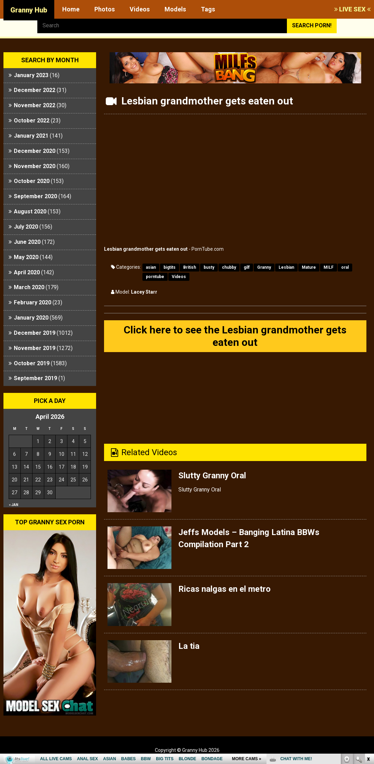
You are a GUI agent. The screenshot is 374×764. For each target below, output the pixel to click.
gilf (247, 267)
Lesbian (286, 267)
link (368, 656)
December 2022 (34, 90)
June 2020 (27, 242)
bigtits (169, 267)
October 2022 (31, 120)
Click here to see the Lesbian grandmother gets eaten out (235, 336)
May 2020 (26, 257)
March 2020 (29, 287)
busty (209, 267)
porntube (155, 276)
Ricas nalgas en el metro (224, 589)
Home (71, 9)
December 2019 (34, 333)
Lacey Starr (144, 292)
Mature (309, 267)
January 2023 (31, 75)
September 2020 (35, 196)
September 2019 (35, 378)
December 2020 (34, 151)
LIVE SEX (352, 9)
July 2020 (26, 226)
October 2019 (31, 363)
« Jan (13, 505)
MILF (329, 267)
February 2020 (32, 302)
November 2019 (34, 348)
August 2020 (30, 211)
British (189, 267)
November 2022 (34, 105)
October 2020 (31, 181)
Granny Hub (28, 10)
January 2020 (31, 317)
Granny (264, 267)
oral (345, 267)
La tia (188, 646)
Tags (208, 9)
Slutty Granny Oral (212, 475)
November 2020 (34, 166)
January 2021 (31, 135)
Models (175, 9)
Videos (140, 9)
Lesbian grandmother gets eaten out (146, 249)
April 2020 (27, 272)
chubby (229, 267)
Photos (104, 9)
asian (151, 267)
